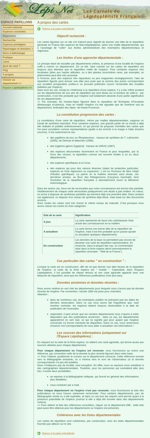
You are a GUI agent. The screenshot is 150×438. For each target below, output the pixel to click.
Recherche (9, 40)
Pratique (8, 57)
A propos (8, 74)
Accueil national (12, 27)
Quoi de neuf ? (18, 66)
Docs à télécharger (14, 53)
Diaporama (9, 35)
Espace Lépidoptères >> (17, 87)
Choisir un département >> (12, 81)
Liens (6, 61)
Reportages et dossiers (18, 49)
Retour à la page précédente (58, 28)
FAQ (5, 70)
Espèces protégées (14, 44)
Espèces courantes (14, 31)
